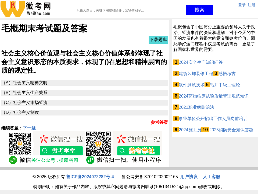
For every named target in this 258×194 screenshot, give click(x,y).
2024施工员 (190, 130)
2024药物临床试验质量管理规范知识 (214, 96)
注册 (251, 5)
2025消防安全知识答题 (231, 130)
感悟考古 (227, 73)
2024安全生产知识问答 (201, 62)
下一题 (29, 128)
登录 (242, 5)
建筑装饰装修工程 (196, 73)
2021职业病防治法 (196, 107)
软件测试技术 (192, 85)
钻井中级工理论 (225, 85)
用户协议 (189, 176)
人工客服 (211, 176)
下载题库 (158, 39)
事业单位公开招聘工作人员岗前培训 (213, 118)
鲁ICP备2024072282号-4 (90, 176)
